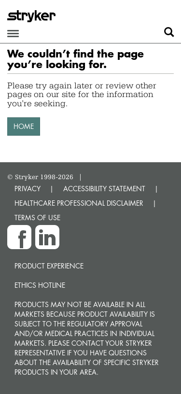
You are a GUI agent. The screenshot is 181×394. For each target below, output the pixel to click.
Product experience (49, 265)
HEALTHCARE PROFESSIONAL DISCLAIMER (78, 203)
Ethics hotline (39, 285)
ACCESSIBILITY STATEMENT (104, 188)
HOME (24, 126)
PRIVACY (27, 188)
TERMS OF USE (37, 217)
